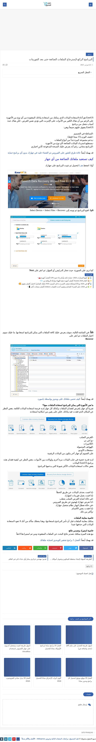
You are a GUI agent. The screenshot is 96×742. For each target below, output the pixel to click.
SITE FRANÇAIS (87, 732)
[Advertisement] (48, 30)
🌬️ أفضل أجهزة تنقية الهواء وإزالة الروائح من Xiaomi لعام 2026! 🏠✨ (66, 281)
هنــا (81, 165)
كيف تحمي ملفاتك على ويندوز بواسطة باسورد (59, 399)
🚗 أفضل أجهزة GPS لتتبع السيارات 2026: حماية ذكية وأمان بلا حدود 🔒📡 (65, 278)
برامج (90, 54)
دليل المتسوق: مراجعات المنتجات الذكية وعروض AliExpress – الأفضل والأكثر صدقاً (50, 739)
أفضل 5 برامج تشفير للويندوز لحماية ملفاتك (60, 540)
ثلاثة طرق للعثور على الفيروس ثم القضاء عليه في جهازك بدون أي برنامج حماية (44, 153)
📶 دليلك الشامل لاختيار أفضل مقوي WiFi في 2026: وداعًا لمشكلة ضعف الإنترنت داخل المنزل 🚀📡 (55, 284)
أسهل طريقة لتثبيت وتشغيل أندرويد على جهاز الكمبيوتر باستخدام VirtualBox (17, 649)
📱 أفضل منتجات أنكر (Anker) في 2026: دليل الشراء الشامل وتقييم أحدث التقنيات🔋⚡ (60, 287)
